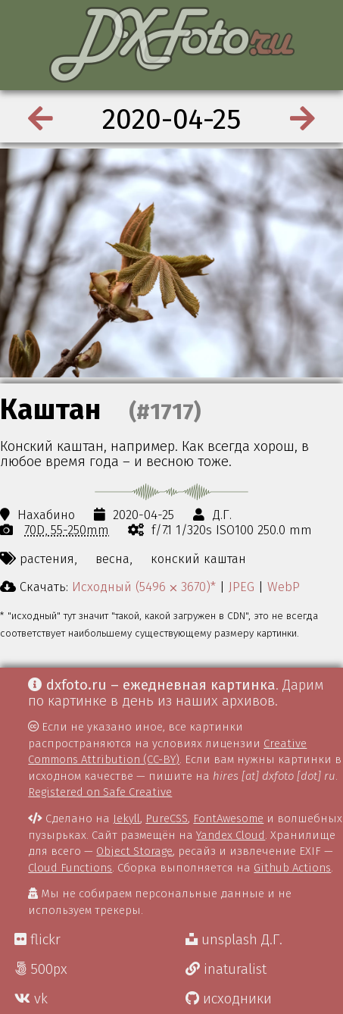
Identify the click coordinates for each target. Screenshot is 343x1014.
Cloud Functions (70, 868)
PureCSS (166, 818)
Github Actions (292, 868)
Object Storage (134, 851)
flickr (37, 939)
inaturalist (226, 969)
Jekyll (126, 818)
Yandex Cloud (230, 835)
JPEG (241, 586)
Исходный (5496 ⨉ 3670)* (144, 586)
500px (40, 969)
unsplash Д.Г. (234, 939)
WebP (283, 586)
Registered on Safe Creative (100, 792)
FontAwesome (228, 818)
